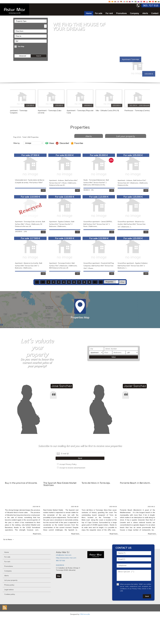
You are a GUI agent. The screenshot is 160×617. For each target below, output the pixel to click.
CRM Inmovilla (85, 614)
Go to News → (8, 539)
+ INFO (43, 190)
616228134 (60, 565)
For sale (98, 13)
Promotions (121, 13)
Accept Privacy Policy (67, 464)
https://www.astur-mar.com (66, 558)
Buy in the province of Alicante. (21, 483)
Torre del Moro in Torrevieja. (96, 483)
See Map (21, 46)
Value (113, 357)
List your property (125, 136)
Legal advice (9, 590)
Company (134, 13)
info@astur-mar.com (63, 555)
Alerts (145, 13)
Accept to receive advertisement (72, 468)
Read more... (37, 534)
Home (89, 13)
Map (58, 576)
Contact (154, 13)
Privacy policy (9, 585)
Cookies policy (9, 594)
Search (38, 56)
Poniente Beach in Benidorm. (135, 483)
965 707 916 (60, 561)
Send (80, 458)
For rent (109, 13)
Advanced (22, 56)
